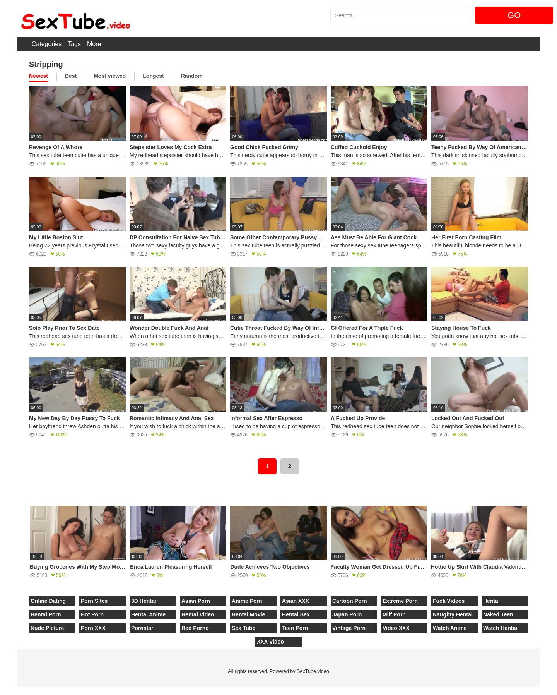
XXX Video (270, 641)
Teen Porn (295, 628)
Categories (47, 44)
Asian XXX (295, 601)
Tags (74, 44)
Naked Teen (498, 614)
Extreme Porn (400, 601)
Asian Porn (195, 601)
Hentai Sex (296, 614)
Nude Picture (47, 628)
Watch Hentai (500, 628)
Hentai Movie (248, 614)
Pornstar (142, 628)
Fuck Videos (449, 601)
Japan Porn (347, 614)
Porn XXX (93, 628)
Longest (153, 76)
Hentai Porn (46, 614)
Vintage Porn (349, 628)
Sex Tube (243, 628)
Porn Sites (94, 601)
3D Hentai (143, 601)
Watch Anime (450, 628)
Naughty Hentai (453, 614)
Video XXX (396, 628)
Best (71, 76)
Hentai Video (197, 614)
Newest (38, 76)
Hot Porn (92, 614)
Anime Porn (247, 601)
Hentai (491, 601)
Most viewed (110, 76)
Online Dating (48, 601)
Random (192, 76)
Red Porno (195, 628)
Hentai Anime (148, 614)
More (94, 44)
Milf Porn (394, 614)
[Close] (0, 691)
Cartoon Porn (349, 601)
